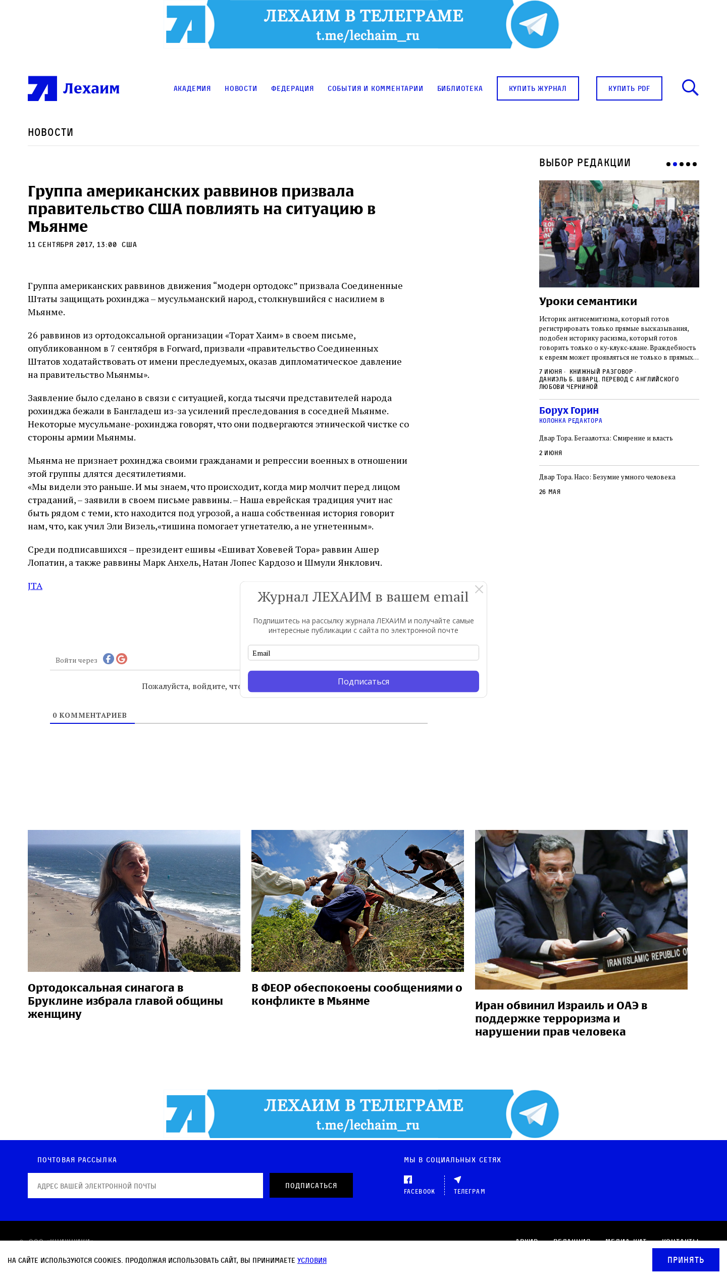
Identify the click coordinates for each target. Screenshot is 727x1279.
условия (312, 1260)
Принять (685, 1260)
